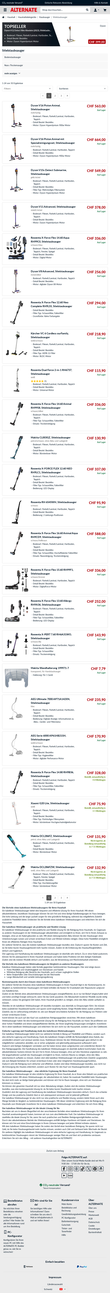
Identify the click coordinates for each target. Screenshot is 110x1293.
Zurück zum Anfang (55, 1151)
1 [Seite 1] (49, 95)
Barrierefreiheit (95, 1232)
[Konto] (97, 10)
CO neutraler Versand (12, 2)
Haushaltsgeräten (50, 1138)
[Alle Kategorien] (5, 10)
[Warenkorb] (105, 10)
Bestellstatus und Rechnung (69, 1209)
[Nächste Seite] (67, 95)
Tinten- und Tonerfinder (67, 1230)
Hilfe (96, 3)
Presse (91, 1211)
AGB (91, 1218)
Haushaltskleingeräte (27, 17)
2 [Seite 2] (55, 95)
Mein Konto (67, 1204)
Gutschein (66, 1225)
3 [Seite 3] (61, 95)
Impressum (55, 1277)
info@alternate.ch (45, 1217)
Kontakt (104, 3)
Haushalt (11, 17)
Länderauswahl (55, 1284)
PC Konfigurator (69, 1218)
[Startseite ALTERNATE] (23, 9)
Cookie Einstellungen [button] (94, 1227)
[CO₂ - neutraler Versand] (55, 1185)
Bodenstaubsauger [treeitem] (12, 57)
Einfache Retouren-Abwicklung (58, 3)
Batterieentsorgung (70, 1221)
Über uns (93, 1208)
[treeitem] (55, 73)
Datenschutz (94, 1222)
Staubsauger (44, 17)
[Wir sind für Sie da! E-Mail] (41, 1202)
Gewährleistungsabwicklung (71, 1214)
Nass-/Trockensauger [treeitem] (13, 65)
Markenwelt (94, 1215)
